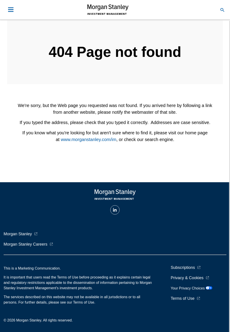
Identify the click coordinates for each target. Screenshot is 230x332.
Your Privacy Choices (191, 288)
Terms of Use (183, 298)
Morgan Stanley (18, 234)
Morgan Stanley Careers (25, 244)
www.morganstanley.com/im (88, 139)
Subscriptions (183, 267)
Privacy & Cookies (187, 278)
